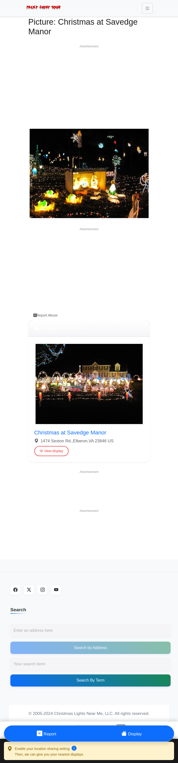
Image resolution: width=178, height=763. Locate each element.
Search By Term (91, 680)
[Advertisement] (89, 85)
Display (131, 733)
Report (46, 733)
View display (51, 451)
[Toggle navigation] (147, 8)
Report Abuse (45, 315)
